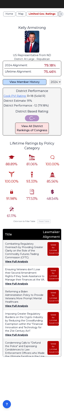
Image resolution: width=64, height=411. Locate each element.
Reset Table (44, 223)
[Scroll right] (61, 16)
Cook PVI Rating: (15, 98)
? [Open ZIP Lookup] (7, 404)
